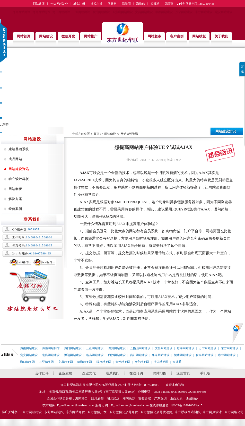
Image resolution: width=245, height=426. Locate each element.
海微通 (154, 3)
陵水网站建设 (183, 355)
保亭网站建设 (204, 355)
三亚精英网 (46, 362)
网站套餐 (15, 189)
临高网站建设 (95, 355)
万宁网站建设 (183, 12)
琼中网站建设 (227, 355)
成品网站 (15, 159)
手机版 (205, 373)
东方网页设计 (212, 412)
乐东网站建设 (160, 355)
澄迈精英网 (161, 362)
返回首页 (183, 373)
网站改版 (39, 3)
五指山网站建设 (122, 12)
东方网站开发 (75, 412)
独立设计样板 (19, 179)
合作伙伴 (42, 373)
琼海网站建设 (164, 12)
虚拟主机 (96, 3)
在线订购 (136, 373)
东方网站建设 (203, 12)
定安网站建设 (223, 12)
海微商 (126, 3)
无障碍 (169, 3)
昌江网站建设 (139, 355)
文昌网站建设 (144, 12)
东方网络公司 (234, 412)
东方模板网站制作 (187, 412)
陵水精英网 (103, 362)
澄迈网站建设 (73, 355)
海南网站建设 (21, 12)
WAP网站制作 (59, 3)
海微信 (140, 3)
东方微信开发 (97, 412)
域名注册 (79, 3)
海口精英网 (27, 362)
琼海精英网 (84, 362)
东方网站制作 (53, 412)
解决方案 (15, 199)
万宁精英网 (141, 362)
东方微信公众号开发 (123, 412)
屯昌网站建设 (51, 355)
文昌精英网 (65, 362)
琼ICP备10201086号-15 (186, 405)
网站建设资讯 (19, 169)
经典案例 (15, 209)
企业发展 (65, 373)
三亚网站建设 (81, 12)
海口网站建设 (61, 12)
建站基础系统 (19, 149)
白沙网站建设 (117, 355)
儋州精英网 (122, 362)
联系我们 (112, 373)
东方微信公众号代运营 (156, 412)
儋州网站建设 (101, 12)
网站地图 (159, 373)
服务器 (112, 3)
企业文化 (89, 373)
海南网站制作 (41, 12)
